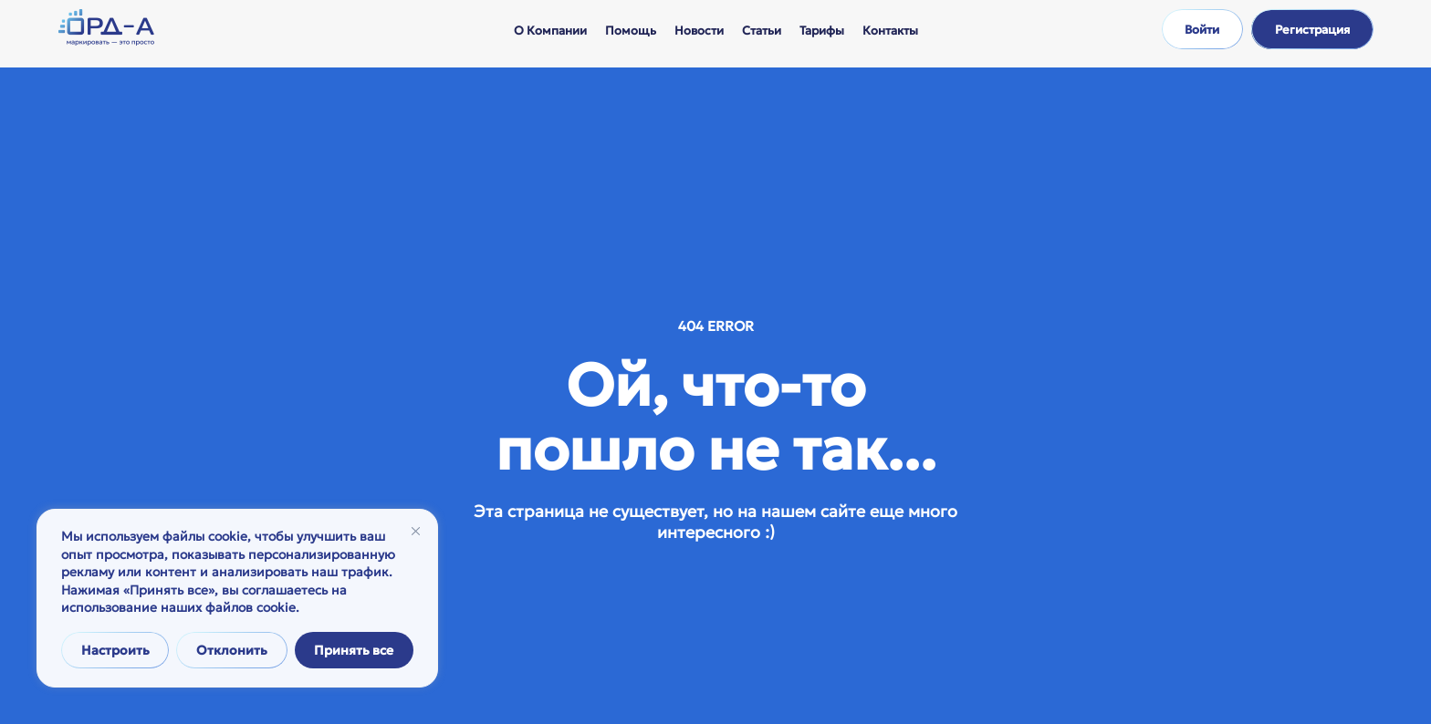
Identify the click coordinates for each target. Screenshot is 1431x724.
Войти (1202, 29)
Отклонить (231, 650)
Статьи (761, 30)
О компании (550, 30)
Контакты (890, 30)
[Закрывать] (416, 531)
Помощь (630, 30)
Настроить (115, 650)
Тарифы (821, 30)
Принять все (353, 650)
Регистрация (1312, 29)
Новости (699, 30)
